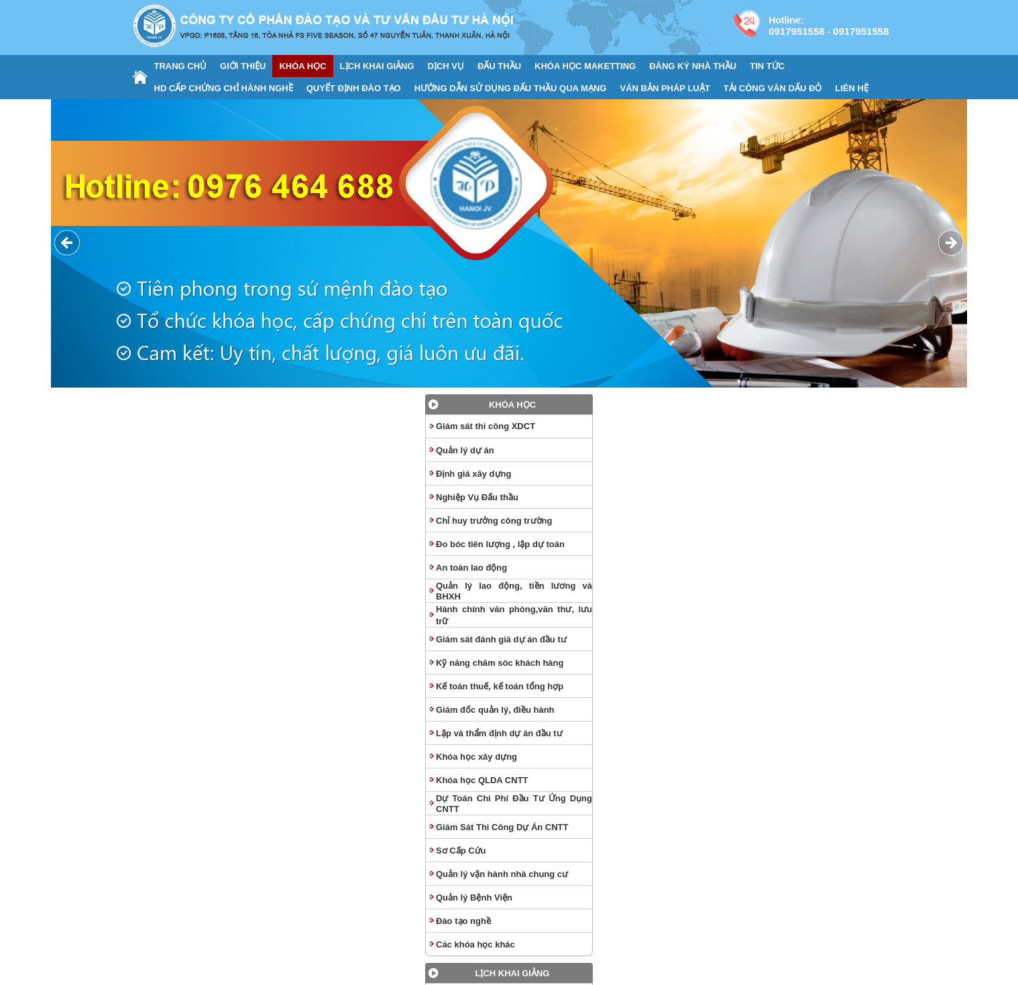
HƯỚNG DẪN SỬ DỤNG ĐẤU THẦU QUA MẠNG (510, 88)
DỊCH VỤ (446, 66)
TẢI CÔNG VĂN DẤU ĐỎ (773, 88)
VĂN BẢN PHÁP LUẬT (665, 88)
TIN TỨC (767, 66)
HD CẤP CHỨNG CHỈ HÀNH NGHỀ (223, 88)
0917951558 (796, 31)
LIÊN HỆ (851, 88)
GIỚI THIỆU (243, 66)
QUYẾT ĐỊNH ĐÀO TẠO (353, 88)
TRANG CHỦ (180, 66)
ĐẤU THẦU (499, 66)
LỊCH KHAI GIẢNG (377, 66)
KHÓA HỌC (302, 66)
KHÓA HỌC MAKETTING (585, 66)
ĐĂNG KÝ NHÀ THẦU (692, 66)
